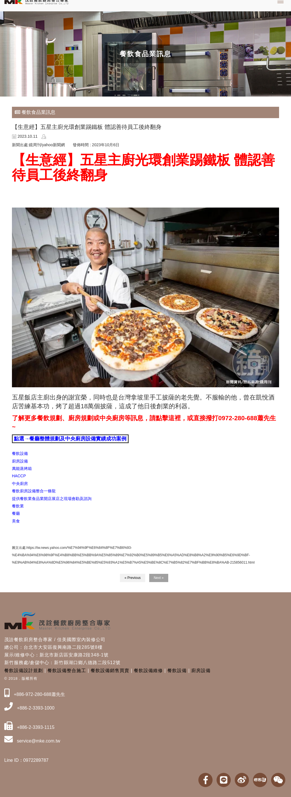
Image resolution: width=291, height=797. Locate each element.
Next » (159, 578)
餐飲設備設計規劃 (23, 670)
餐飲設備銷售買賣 (110, 670)
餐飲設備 (177, 670)
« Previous (132, 578)
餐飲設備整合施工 (66, 670)
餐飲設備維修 (148, 670)
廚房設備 (201, 670)
